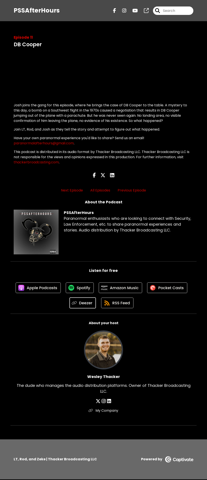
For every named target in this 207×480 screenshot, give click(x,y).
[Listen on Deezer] (82, 303)
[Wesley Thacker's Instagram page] (104, 402)
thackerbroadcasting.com (36, 162)
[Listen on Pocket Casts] (168, 288)
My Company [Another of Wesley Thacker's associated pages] (103, 411)
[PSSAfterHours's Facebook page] (114, 10)
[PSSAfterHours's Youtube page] (132, 10)
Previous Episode (132, 190)
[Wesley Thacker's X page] (98, 402)
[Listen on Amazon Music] (121, 288)
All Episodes (100, 190)
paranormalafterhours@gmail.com (44, 143)
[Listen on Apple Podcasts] (37, 288)
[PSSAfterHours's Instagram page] (121, 10)
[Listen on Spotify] (79, 288)
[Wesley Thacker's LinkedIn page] (109, 402)
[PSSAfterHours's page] (144, 10)
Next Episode (72, 190)
